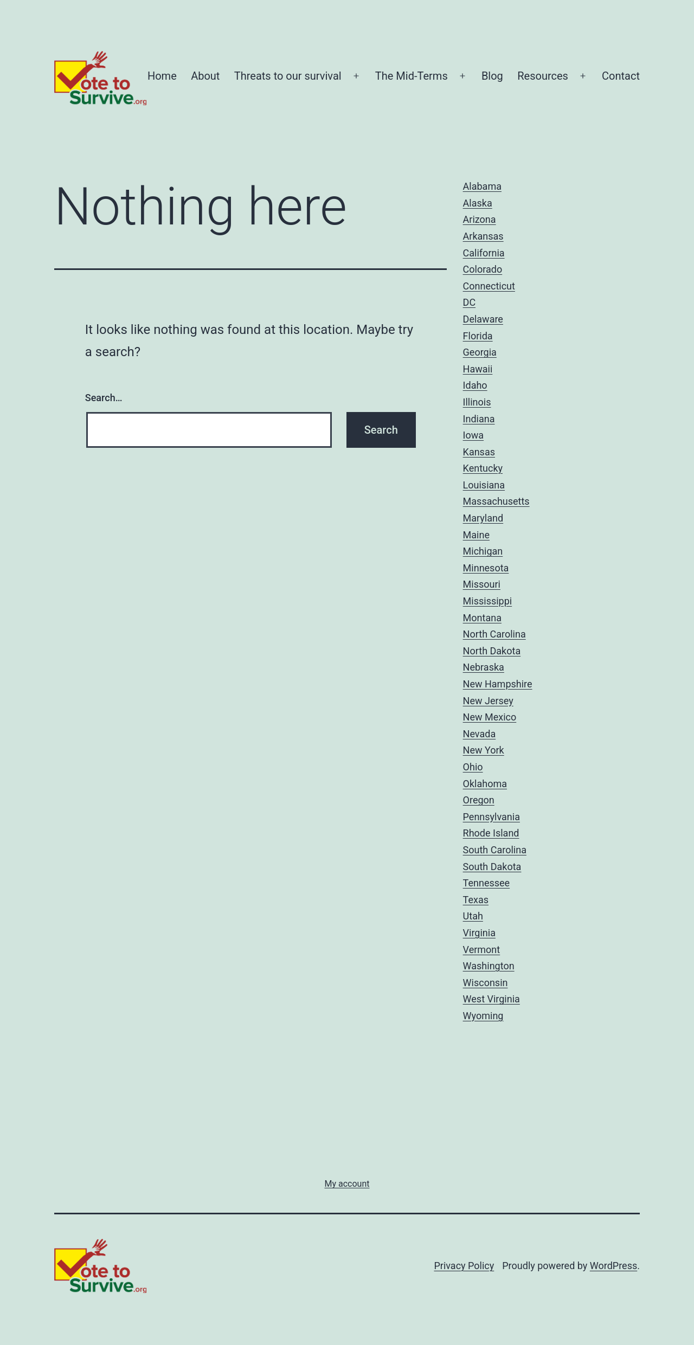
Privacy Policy (464, 1265)
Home (162, 75)
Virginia (479, 932)
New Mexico (490, 717)
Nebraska (483, 667)
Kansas (479, 452)
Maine (476, 534)
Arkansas (483, 236)
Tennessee (486, 883)
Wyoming (483, 1015)
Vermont (481, 949)
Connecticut (489, 286)
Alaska (477, 203)
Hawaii (478, 369)
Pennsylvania (491, 816)
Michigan (483, 551)
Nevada (479, 733)
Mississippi (487, 601)
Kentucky (483, 468)
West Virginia (491, 999)
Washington (489, 965)
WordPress (613, 1265)
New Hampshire (497, 684)
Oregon (478, 800)
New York (483, 750)
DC (469, 302)
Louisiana (484, 485)
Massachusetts (496, 501)
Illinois (477, 402)
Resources (542, 75)
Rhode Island (491, 833)
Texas (476, 899)
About (205, 75)
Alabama (482, 186)
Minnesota (486, 568)
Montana (482, 617)
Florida (478, 336)
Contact (621, 75)
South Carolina (494, 849)
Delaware (483, 319)
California (484, 253)
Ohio (473, 767)
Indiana (479, 418)
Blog (492, 75)
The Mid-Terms (411, 75)
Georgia (480, 352)
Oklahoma (485, 783)
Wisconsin (485, 982)
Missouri (481, 584)
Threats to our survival (288, 75)
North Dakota (492, 651)
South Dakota (492, 866)
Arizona (479, 219)
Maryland (483, 518)
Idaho (475, 385)
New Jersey (488, 700)
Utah (473, 916)
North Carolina (494, 634)
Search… (104, 397)
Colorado (483, 269)
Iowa (473, 435)
